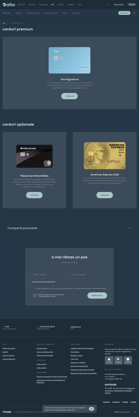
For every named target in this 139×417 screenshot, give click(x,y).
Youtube (125, 402)
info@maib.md (76, 327)
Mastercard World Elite (45, 355)
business (31, 4)
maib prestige (41, 368)
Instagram (116, 402)
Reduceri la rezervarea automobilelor (84, 373)
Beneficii (18, 13)
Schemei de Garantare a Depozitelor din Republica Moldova (120, 390)
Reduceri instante (51, 13)
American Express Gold (45, 352)
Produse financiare (33, 13)
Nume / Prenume (40, 275)
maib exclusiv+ (42, 364)
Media (64, 13)
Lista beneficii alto (9, 359)
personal (21, 4)
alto (4, 23)
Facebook (106, 402)
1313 (7, 327)
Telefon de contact (79, 275)
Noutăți (5, 352)
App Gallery (128, 362)
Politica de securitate (58, 289)
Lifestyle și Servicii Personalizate (82, 348)
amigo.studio (125, 412)
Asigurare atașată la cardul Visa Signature (52, 377)
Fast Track (74, 359)
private (61, 4)
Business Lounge (77, 355)
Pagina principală (9, 348)
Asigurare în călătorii (78, 363)
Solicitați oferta (96, 296)
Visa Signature (42, 348)
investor (70, 4)
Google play (118, 362)
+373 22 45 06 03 (47, 327)
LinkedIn (133, 402)
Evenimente (75, 352)
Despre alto (7, 13)
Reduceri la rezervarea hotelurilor (82, 370)
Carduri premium (9, 355)
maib (80, 4)
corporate (43, 4)
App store (109, 362)
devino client (76, 13)
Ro (107, 5)
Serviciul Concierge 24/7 (79, 366)
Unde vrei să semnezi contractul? (43, 282)
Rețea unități (117, 5)
